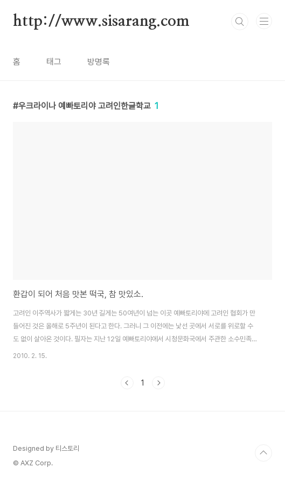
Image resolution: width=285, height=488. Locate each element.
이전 (127, 382)
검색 (240, 21)
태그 (53, 62)
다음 (158, 382)
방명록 (98, 62)
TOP (263, 453)
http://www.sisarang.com (101, 21)
